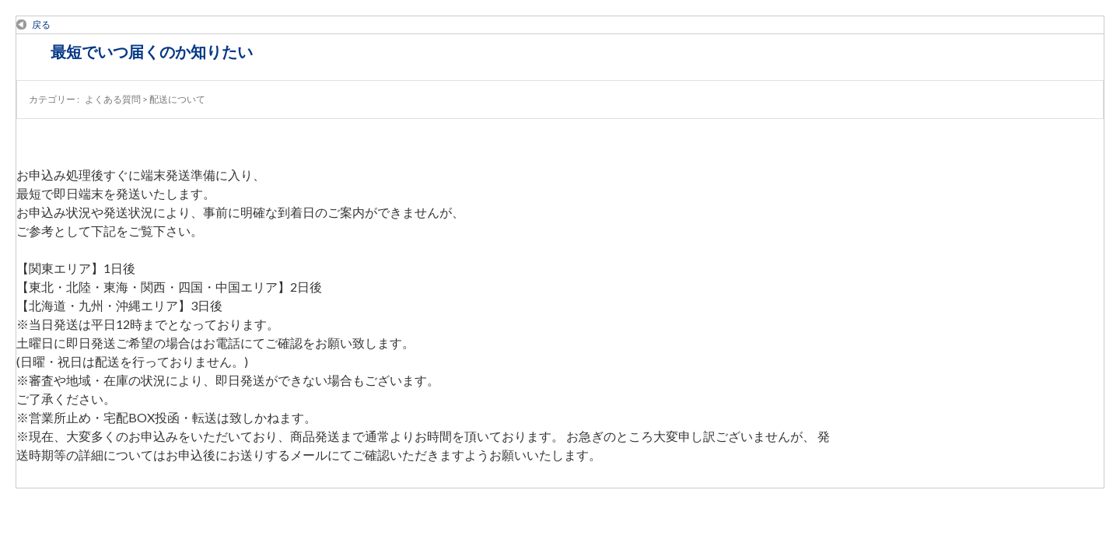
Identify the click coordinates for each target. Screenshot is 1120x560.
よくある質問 (113, 99)
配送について (177, 99)
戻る (41, 24)
